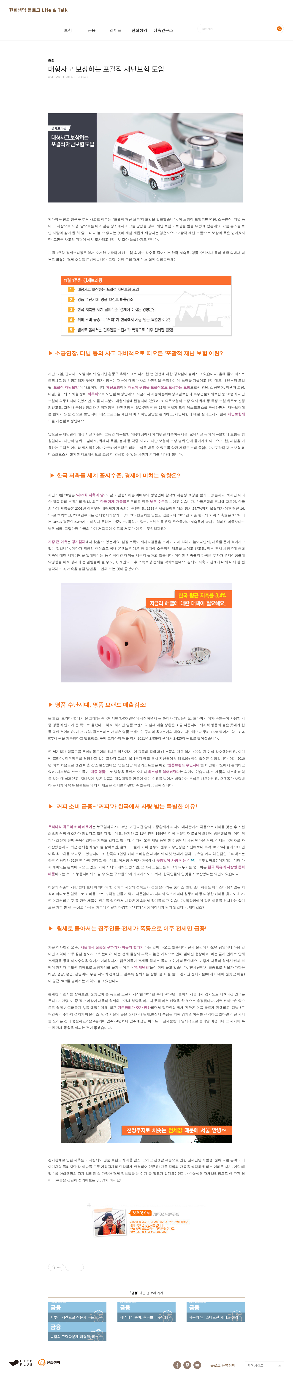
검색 (279, 28)
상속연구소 (163, 30)
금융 (92, 30)
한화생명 (139, 30)
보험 (68, 30)
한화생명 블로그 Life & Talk (38, 10)
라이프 (116, 30)
